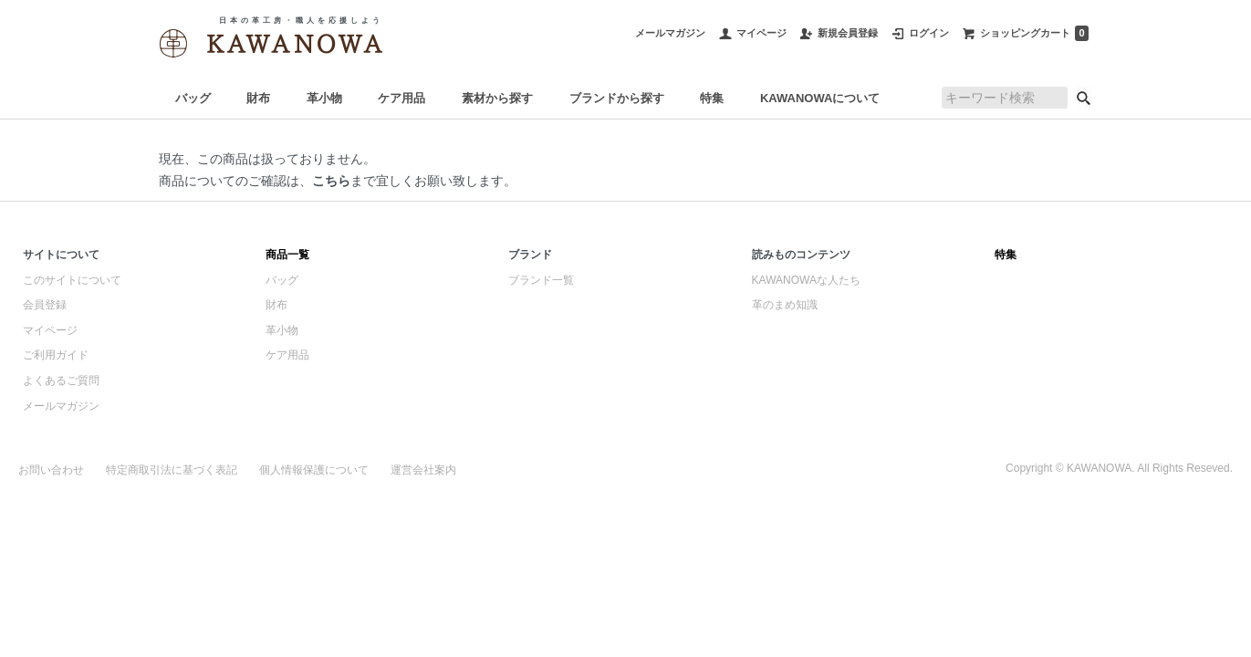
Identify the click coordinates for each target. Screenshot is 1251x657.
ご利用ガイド (56, 355)
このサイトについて (72, 280)
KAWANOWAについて (820, 98)
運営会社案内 (423, 470)
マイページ (50, 330)
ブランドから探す (616, 98)
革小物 (324, 98)
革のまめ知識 (785, 304)
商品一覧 (287, 254)
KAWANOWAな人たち (806, 280)
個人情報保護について (314, 470)
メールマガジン (61, 406)
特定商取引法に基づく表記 (171, 470)
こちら (331, 180)
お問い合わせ (51, 470)
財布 (258, 98)
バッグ (193, 98)
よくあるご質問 (61, 380)
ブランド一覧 (541, 280)
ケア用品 (401, 98)
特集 (712, 98)
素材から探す (497, 98)
